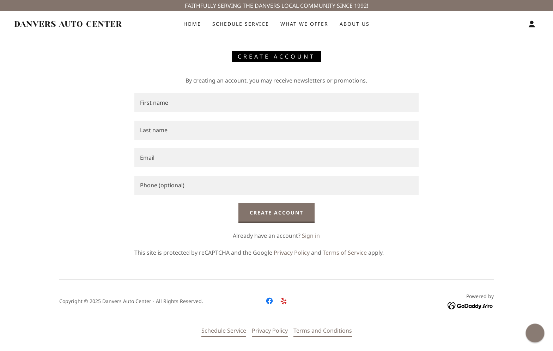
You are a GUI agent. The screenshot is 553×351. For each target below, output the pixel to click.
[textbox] (276, 102)
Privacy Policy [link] (292, 252)
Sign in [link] (311, 236)
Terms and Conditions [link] (322, 330)
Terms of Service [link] (345, 252)
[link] (87, 25)
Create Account (276, 212)
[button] (532, 24)
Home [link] (192, 23)
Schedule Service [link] (240, 23)
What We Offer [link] (304, 23)
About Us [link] (355, 23)
